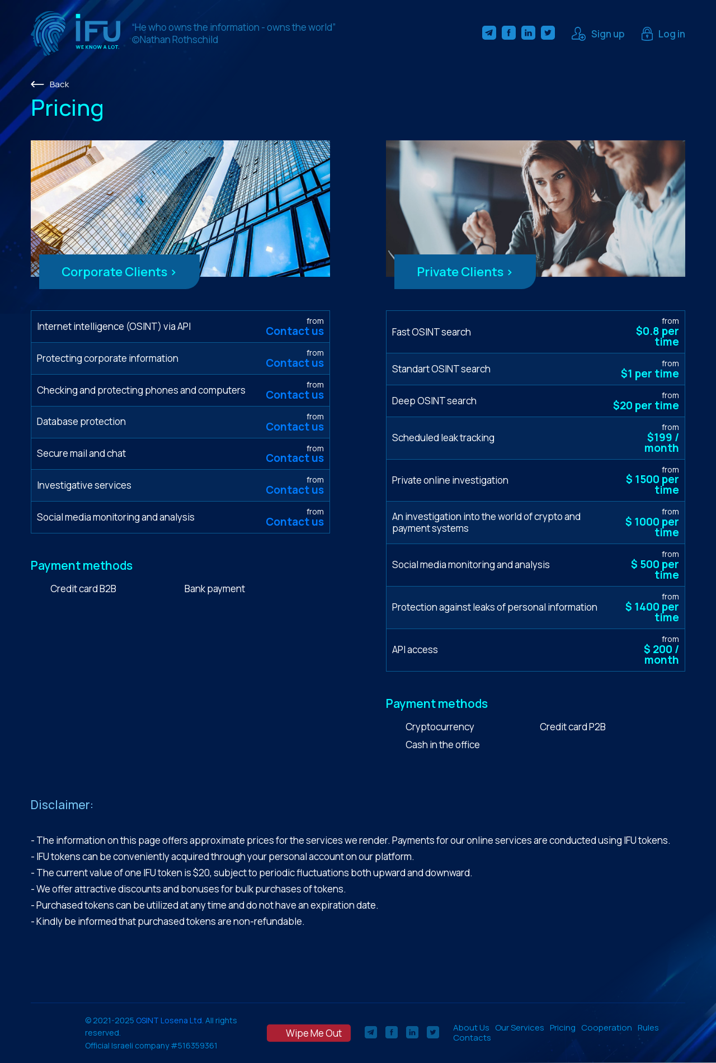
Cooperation (606, 1027)
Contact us (295, 331)
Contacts (472, 1037)
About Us (471, 1027)
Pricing (563, 1027)
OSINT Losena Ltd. (170, 1020)
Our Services (519, 1027)
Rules (648, 1027)
